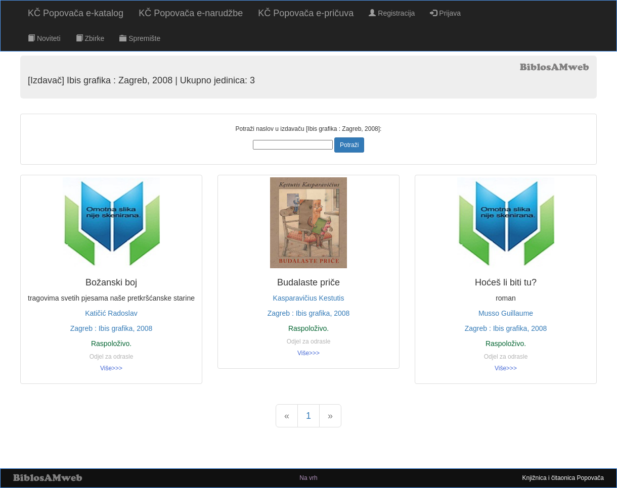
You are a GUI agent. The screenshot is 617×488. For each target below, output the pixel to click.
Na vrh (308, 477)
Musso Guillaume (505, 313)
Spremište (139, 38)
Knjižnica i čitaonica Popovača (563, 477)
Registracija (392, 13)
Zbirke (90, 38)
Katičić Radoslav (111, 313)
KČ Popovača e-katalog (75, 13)
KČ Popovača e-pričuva (306, 13)
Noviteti (44, 38)
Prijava (445, 13)
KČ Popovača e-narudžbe (191, 13)
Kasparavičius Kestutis (308, 298)
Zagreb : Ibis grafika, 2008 (111, 328)
